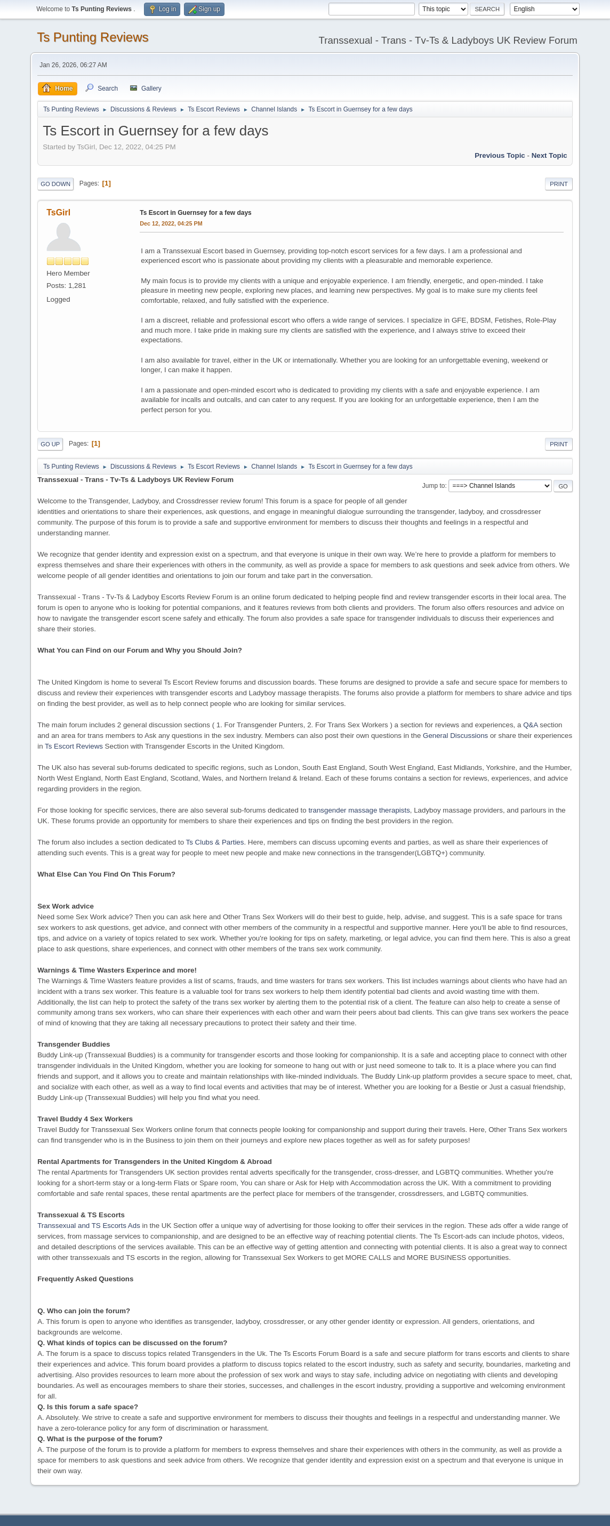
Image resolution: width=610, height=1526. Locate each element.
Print (559, 184)
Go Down (55, 184)
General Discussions (455, 736)
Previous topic (500, 155)
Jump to (433, 485)
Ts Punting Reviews (92, 37)
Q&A (530, 725)
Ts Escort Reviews (74, 746)
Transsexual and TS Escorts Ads (88, 1226)
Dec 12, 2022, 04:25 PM (171, 223)
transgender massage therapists (359, 810)
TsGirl (58, 212)
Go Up (50, 444)
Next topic (549, 155)
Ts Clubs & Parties (215, 842)
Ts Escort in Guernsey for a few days (196, 212)
